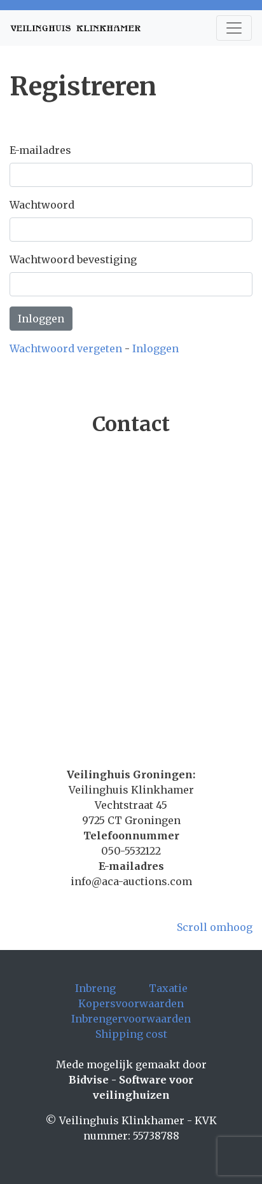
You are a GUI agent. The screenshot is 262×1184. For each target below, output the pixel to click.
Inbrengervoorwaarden (131, 1018)
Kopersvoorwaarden (131, 1003)
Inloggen (41, 318)
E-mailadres (40, 150)
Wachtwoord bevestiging (73, 259)
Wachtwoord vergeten (66, 348)
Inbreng (95, 988)
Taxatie (168, 988)
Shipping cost (131, 1034)
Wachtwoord (42, 204)
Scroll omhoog (214, 927)
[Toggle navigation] (234, 28)
